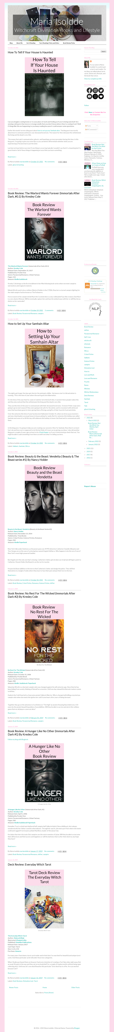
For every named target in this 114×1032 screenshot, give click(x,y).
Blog (11, 43)
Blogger (77, 1028)
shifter (52, 583)
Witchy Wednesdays (91, 392)
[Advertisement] (44, 177)
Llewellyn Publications (24, 942)
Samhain (22, 446)
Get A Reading (30, 43)
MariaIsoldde (93, 283)
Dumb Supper (44, 432)
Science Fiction (44, 583)
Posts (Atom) (49, 993)
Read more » (12, 157)
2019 (89, 451)
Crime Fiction (27, 583)
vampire (40, 313)
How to (86, 371)
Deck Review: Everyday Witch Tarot (29, 864)
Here (90, 112)
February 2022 (93, 441)
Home (45, 987)
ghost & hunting (18, 165)
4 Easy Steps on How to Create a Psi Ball (99, 164)
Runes (86, 385)
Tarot (36, 981)
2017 (89, 455)
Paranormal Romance (29, 313)
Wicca (27, 446)
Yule (85, 406)
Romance (35, 583)
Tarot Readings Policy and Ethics (49, 43)
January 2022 (93, 444)
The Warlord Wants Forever (18, 266)
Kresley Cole (18, 268)
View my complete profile (93, 79)
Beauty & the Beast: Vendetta (18, 529)
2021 (89, 448)
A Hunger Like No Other (16, 809)
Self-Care (87, 337)
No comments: (50, 162)
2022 (89, 418)
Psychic (86, 382)
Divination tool (28, 981)
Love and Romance (90, 378)
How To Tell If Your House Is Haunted (30, 52)
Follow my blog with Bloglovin (18, 739)
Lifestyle (87, 344)
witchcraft (87, 340)
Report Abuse (90, 486)
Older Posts (75, 987)
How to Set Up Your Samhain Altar (28, 323)
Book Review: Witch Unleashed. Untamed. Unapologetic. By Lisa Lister (95, 184)
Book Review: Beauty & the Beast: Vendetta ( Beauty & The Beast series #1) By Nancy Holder (43, 458)
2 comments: (49, 310)
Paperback (23, 542)
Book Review (17, 313)
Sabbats (15, 446)
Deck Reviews (17, 981)
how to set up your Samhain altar (48, 130)
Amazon (18, 951)
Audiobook (23, 279)
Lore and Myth (89, 375)
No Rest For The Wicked (16, 670)
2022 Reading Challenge (95, 281)
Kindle (16, 279)
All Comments (91, 129)
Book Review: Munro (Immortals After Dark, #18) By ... (95, 434)
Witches (87, 389)
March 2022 (92, 420)
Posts (88, 126)
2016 (89, 458)
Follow (86, 105)
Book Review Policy (69, 43)
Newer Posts (13, 987)
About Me (19, 43)
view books (103, 292)
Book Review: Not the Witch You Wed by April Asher (98, 146)
